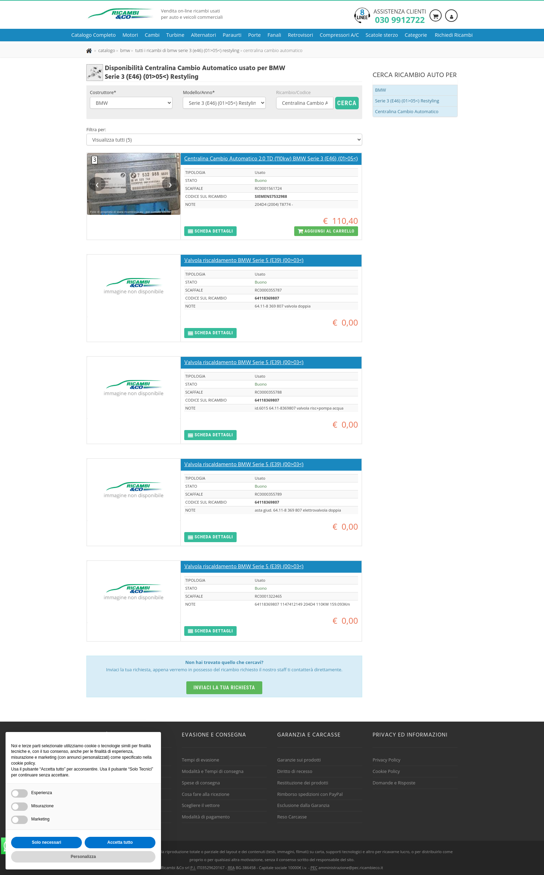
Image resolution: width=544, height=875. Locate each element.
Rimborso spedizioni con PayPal (310, 794)
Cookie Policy (386, 771)
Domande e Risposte (394, 783)
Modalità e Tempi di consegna (213, 771)
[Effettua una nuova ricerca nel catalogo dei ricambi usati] (106, 50)
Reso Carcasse (292, 817)
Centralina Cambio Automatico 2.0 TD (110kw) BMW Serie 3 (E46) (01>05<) (271, 158)
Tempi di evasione (200, 760)
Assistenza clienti (400, 16)
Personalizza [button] (83, 856)
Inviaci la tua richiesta (224, 687)
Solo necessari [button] (46, 842)
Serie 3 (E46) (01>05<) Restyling (407, 101)
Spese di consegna (201, 783)
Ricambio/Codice (293, 92)
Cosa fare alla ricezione (205, 794)
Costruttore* (103, 92)
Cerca (347, 103)
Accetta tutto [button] (120, 842)
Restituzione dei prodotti (302, 783)
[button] (210, 231)
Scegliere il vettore (201, 805)
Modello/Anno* (199, 92)
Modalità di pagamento (206, 817)
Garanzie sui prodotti (299, 760)
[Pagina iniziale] (89, 50)
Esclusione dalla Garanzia (303, 805)
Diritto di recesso (294, 771)
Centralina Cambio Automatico (407, 111)
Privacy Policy (386, 760)
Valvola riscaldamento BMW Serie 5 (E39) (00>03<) (244, 260)
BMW (380, 90)
